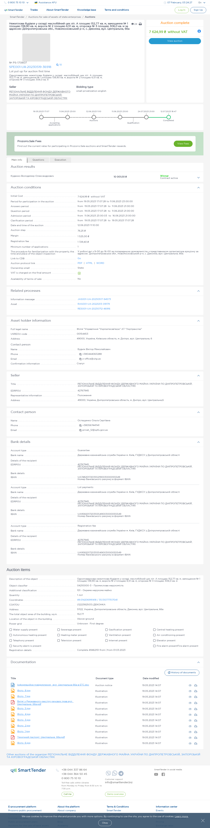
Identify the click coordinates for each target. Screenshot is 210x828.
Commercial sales (18, 797)
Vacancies (63, 812)
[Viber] (108, 753)
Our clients (63, 793)
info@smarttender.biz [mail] (119, 761)
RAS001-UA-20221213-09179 (94, 283)
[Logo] (13, 10)
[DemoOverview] (115, 773)
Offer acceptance (166, 793)
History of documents (182, 651)
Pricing (160, 801)
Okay (105, 823)
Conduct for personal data (171, 797)
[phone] (74, 749)
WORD (100, 242)
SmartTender (114, 790)
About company (66, 790)
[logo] (28, 749)
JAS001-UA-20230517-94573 (94, 278)
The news (62, 797)
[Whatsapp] (114, 754)
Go (79, 237)
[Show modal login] (180, 10)
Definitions (63, 808)
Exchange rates (164, 805)
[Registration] (198, 10)
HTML (89, 242)
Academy (62, 805)
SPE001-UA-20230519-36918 (70, 39)
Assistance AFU (45, 3)
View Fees (183, 123)
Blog (60, 801)
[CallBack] (68, 773)
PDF (80, 242)
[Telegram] (121, 753)
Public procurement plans (23, 801)
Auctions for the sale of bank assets (28, 805)
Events (160, 790)
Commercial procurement (22, 793)
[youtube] (156, 754)
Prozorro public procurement (25, 790)
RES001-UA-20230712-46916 (94, 288)
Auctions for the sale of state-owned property (29, 809)
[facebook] (163, 754)
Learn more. (181, 816)
